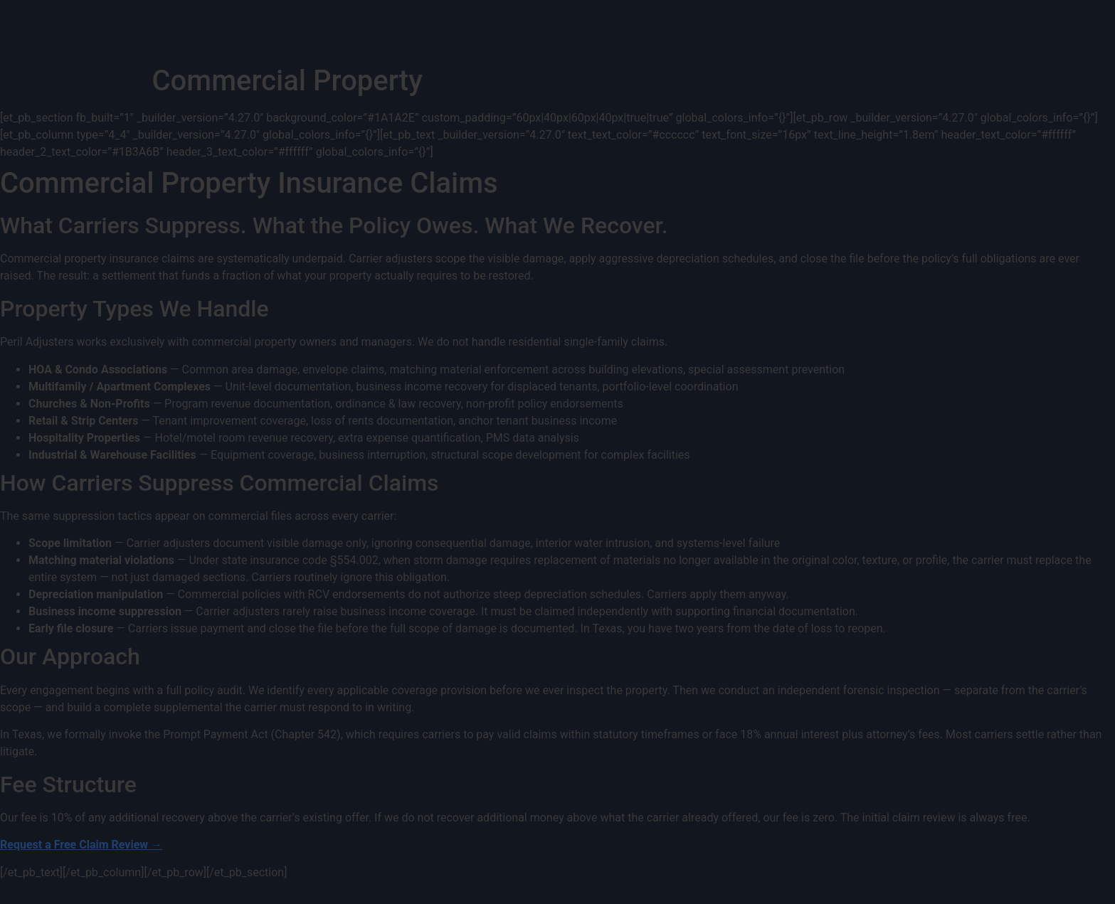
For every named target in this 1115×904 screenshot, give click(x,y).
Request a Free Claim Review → (81, 844)
